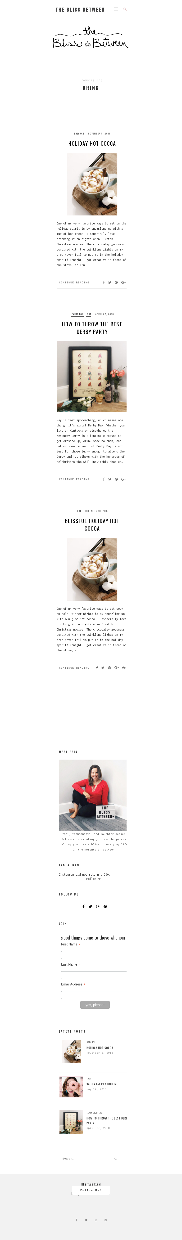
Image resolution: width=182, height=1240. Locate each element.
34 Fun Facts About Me (102, 1084)
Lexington (77, 314)
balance (79, 133)
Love (88, 314)
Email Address (73, 984)
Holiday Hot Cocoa (92, 143)
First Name (70, 944)
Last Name (70, 964)
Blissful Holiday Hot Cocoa (92, 524)
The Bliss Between (80, 9)
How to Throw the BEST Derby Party (92, 327)
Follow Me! (94, 879)
